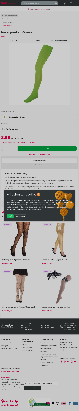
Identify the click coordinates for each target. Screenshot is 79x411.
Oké (10, 216)
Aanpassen (20, 216)
